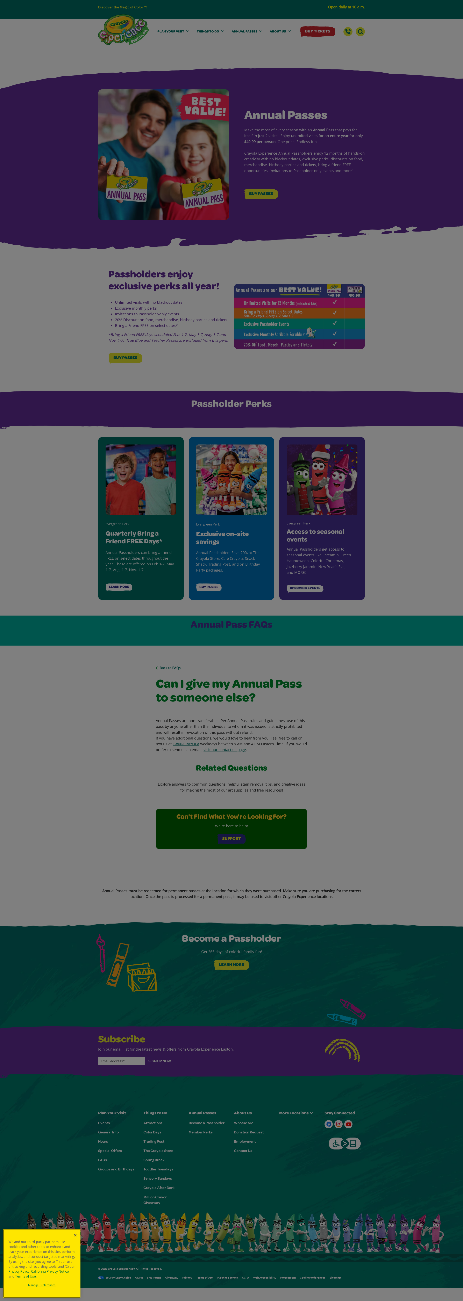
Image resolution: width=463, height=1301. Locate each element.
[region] (41, 1263)
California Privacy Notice (50, 1271)
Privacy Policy (18, 1271)
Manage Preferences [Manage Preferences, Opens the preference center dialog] (42, 1285)
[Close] (75, 1235)
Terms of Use (25, 1276)
